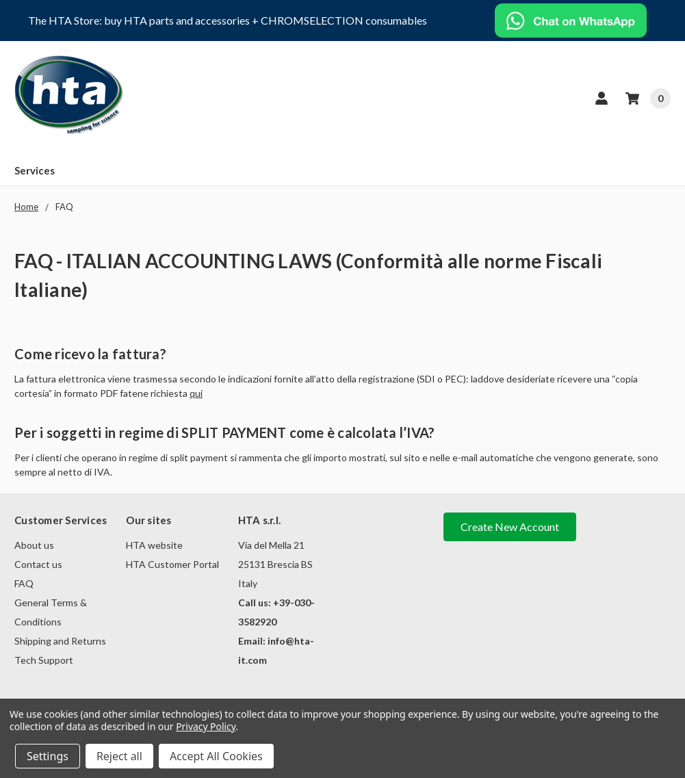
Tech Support (43, 660)
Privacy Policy (205, 726)
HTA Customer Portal (172, 564)
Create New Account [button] (510, 526)
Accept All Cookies (216, 756)
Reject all (119, 756)
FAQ (24, 583)
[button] (571, 20)
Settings (47, 756)
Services (34, 170)
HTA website (154, 545)
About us (34, 545)
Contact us (38, 564)
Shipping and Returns (60, 641)
